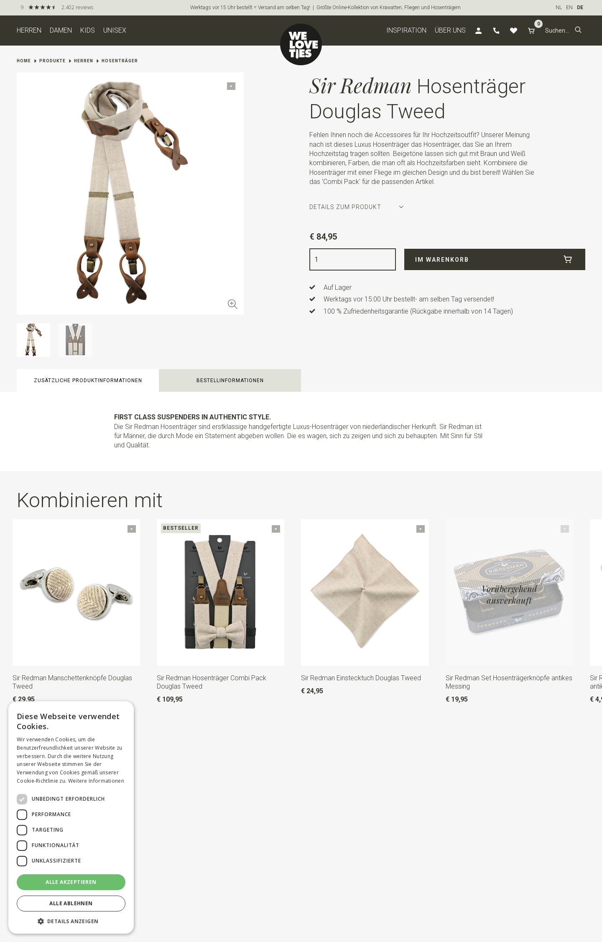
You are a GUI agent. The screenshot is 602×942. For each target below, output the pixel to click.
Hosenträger (120, 61)
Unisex (114, 30)
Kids (87, 30)
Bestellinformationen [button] (230, 380)
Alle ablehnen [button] (70, 903)
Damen (61, 30)
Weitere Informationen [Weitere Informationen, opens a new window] (96, 780)
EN (569, 7)
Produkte (52, 61)
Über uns (450, 30)
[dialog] (71, 817)
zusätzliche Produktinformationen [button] (88, 380)
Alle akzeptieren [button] (71, 882)
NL (559, 7)
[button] (578, 30)
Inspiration (406, 30)
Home (24, 61)
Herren (29, 30)
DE (580, 7)
